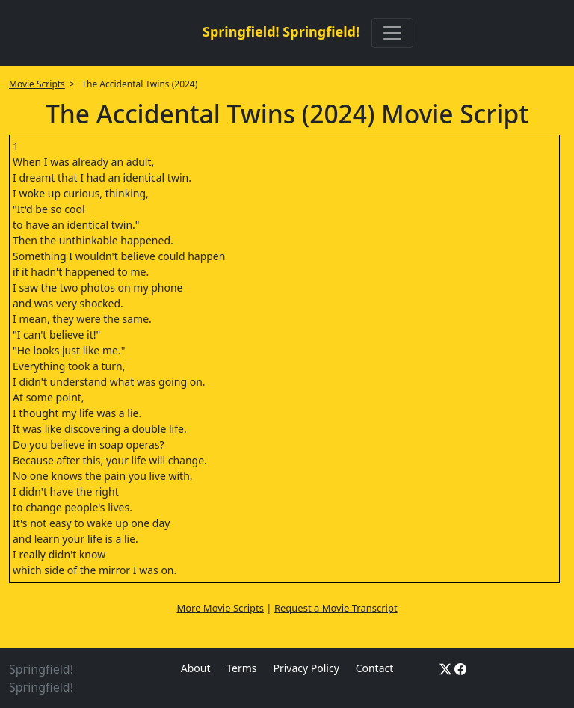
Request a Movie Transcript (336, 608)
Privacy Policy (306, 668)
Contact (375, 668)
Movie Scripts (37, 84)
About (196, 668)
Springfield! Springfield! (281, 31)
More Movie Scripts (220, 608)
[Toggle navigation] (392, 33)
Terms (241, 668)
